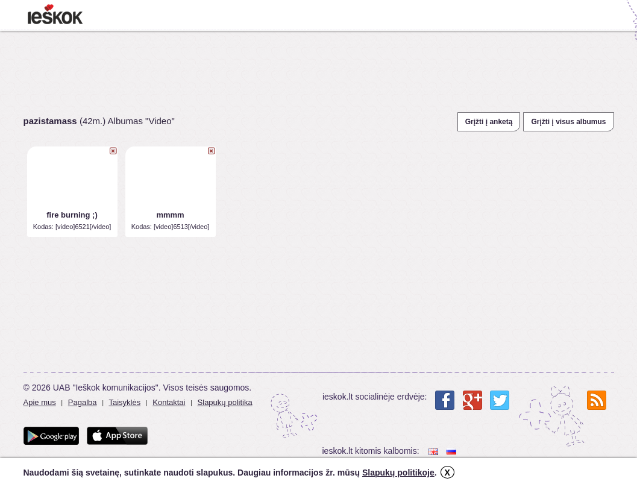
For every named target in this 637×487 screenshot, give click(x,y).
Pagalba (82, 402)
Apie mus (40, 402)
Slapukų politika (225, 402)
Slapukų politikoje (398, 472)
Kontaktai (168, 402)
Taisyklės (124, 402)
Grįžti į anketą (489, 122)
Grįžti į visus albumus (568, 122)
